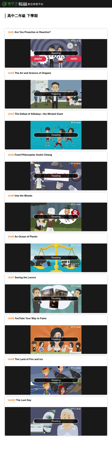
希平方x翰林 (24, 4)
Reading (56, 53)
